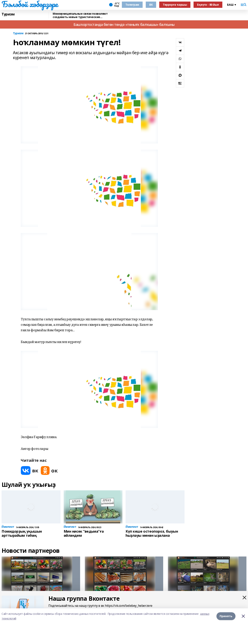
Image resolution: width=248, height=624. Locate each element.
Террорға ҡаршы (175, 4)
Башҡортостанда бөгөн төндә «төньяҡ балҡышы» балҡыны (124, 24)
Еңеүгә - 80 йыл (208, 4)
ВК (151, 4)
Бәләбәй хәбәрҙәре (30, 4)
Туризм (8, 14)
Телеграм (132, 4)
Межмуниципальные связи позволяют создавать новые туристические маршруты (80, 15)
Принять (226, 616)
